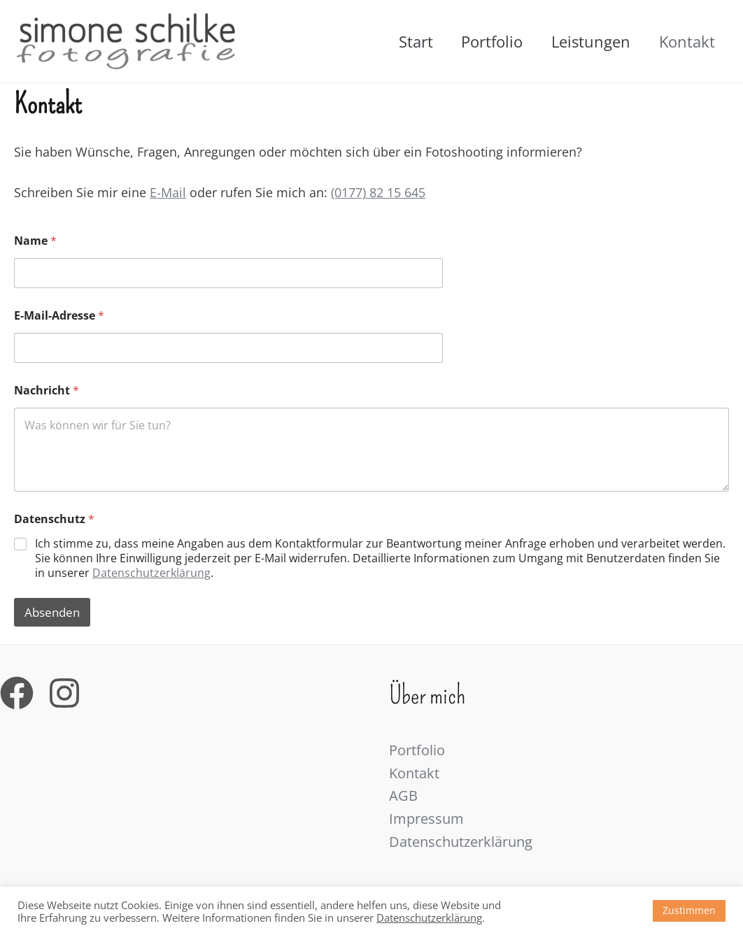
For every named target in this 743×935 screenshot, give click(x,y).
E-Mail (168, 192)
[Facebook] (17, 692)
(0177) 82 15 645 (378, 192)
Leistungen (587, 41)
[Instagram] (64, 692)
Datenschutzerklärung (151, 572)
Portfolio (486, 41)
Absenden (52, 612)
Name (35, 241)
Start (407, 41)
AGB (403, 796)
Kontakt (686, 41)
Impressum (426, 819)
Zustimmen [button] (689, 910)
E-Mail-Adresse (59, 315)
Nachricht (46, 390)
